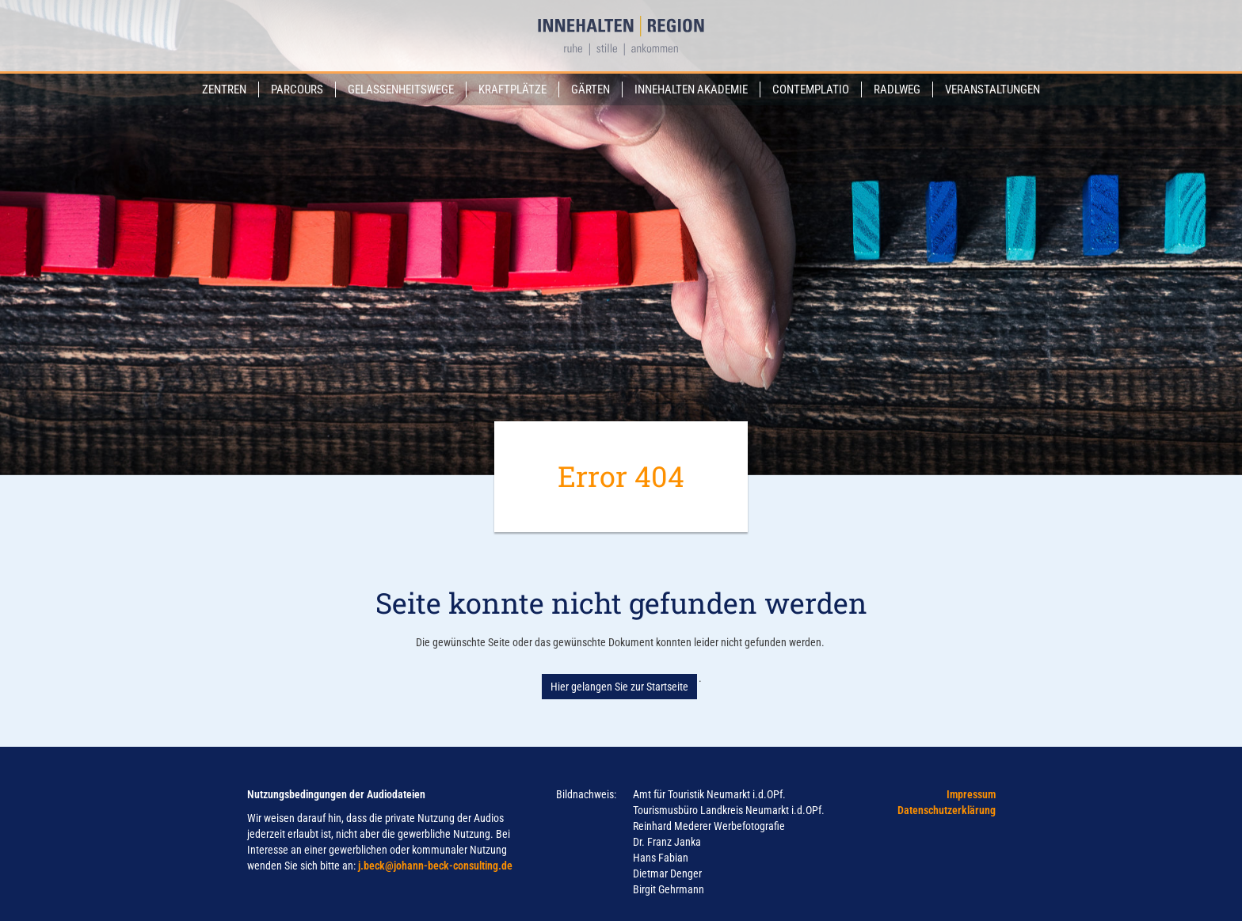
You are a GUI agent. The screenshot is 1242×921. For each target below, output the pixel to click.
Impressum (971, 794)
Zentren (224, 89)
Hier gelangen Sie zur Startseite (619, 686)
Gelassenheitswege (401, 89)
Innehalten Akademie (691, 89)
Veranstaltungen (992, 89)
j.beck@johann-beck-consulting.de (435, 865)
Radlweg (897, 89)
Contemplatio (810, 89)
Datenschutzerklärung (946, 810)
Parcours (297, 89)
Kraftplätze (512, 89)
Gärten (590, 89)
